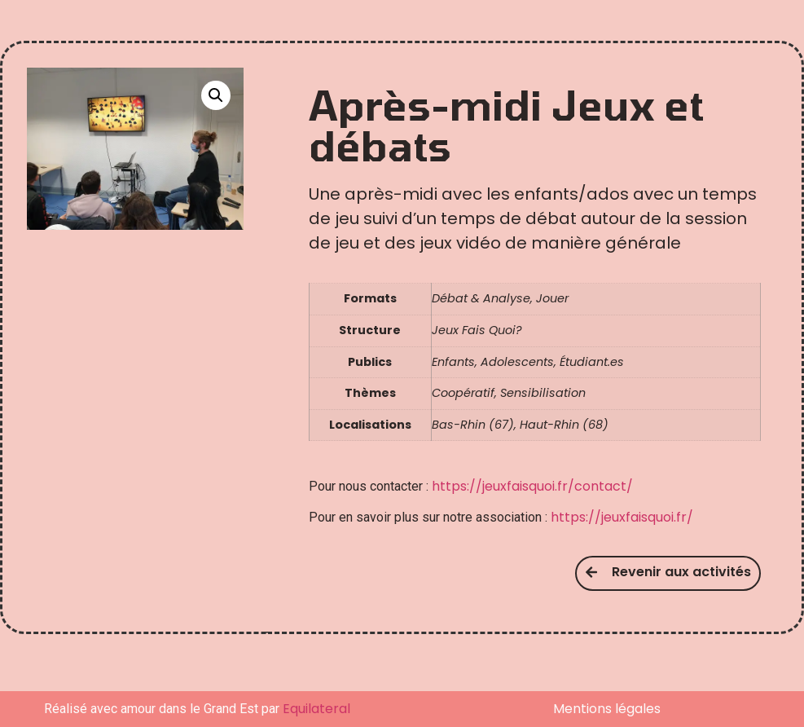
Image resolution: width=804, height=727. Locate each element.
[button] (216, 95)
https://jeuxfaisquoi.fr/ (622, 517)
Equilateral (316, 708)
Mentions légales (607, 708)
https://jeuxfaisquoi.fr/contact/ (532, 486)
